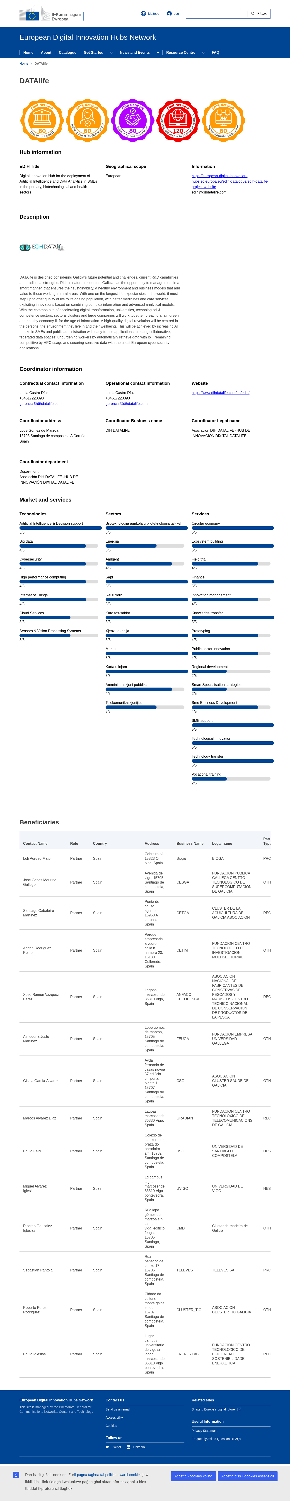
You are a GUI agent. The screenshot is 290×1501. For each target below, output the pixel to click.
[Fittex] (216, 13)
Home (28, 52)
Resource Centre (180, 52)
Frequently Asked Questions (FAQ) (216, 1439)
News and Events (135, 52)
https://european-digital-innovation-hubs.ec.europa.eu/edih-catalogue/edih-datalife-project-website (230, 181)
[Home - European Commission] (52, 13)
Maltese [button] (150, 13)
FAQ (215, 52)
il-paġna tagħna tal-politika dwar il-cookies (108, 1475)
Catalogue (67, 52)
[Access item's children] (111, 52)
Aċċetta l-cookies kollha (193, 1476)
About (46, 52)
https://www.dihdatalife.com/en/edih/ (220, 393)
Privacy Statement (205, 1430)
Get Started (93, 52)
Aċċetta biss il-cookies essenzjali (247, 1476)
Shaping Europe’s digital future (216, 1409)
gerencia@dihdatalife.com (40, 404)
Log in (174, 13)
